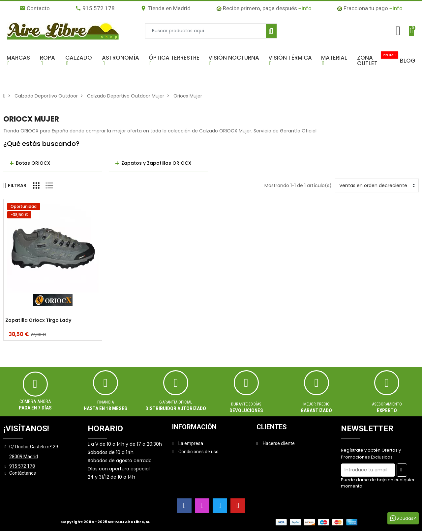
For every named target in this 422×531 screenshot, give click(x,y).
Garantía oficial (175, 402)
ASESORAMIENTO (387, 404)
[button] (20, 60)
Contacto (34, 8)
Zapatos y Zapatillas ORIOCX (156, 163)
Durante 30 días (246, 404)
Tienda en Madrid (165, 8)
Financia (105, 402)
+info (305, 8)
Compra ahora (35, 401)
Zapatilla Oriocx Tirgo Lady (38, 320)
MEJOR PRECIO (316, 404)
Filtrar (14, 185)
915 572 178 (95, 8)
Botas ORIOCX (33, 163)
